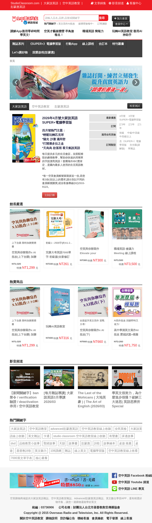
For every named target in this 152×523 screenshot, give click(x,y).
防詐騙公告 (67, 518)
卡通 (46, 436)
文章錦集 (98, 3)
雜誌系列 (18, 43)
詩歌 (97, 443)
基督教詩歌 (23, 450)
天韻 (62, 443)
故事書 (73, 443)
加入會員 (120, 18)
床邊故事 (128, 436)
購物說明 (52, 518)
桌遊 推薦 (125, 443)
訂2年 (132, 124)
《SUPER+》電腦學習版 (45, 43)
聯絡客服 (83, 518)
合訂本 (103, 43)
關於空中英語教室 (31, 518)
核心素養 (41, 458)
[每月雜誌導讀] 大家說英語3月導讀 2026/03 (58, 397)
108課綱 (55, 450)
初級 (121, 132)
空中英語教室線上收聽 (96, 428)
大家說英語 (51, 3)
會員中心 (121, 23)
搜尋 (102, 17)
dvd (13, 443)
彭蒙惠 (85, 443)
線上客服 (126, 518)
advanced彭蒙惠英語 (64, 428)
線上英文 (80, 450)
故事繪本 (109, 443)
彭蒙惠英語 (18, 6)
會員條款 (97, 518)
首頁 (12, 60)
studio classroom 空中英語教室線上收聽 (79, 436)
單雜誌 (131, 148)
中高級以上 (125, 136)
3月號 (132, 116)
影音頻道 (116, 3)
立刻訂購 (50, 195)
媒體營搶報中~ (86, 23)
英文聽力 (41, 450)
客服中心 (134, 3)
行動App (71, 43)
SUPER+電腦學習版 (130, 119)
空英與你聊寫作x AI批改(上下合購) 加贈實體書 (24, 257)
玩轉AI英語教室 (55, 326)
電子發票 (112, 518)
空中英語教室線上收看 (123, 450)
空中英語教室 (71, 3)
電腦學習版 (97, 450)
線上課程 (88, 43)
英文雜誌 (34, 436)
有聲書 (113, 436)
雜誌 (68, 450)
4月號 (122, 116)
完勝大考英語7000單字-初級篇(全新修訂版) (58, 257)
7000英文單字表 (21, 458)
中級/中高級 (133, 132)
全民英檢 (121, 428)
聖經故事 (49, 443)
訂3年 (122, 124)
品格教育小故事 (29, 443)
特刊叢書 (118, 43)
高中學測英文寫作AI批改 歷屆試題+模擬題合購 (126, 334)
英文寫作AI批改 (66, 23)
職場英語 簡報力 (93, 31)
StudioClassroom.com (25, 3)
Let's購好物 (20, 52)
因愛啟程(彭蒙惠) (43, 52)
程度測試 (135, 105)
